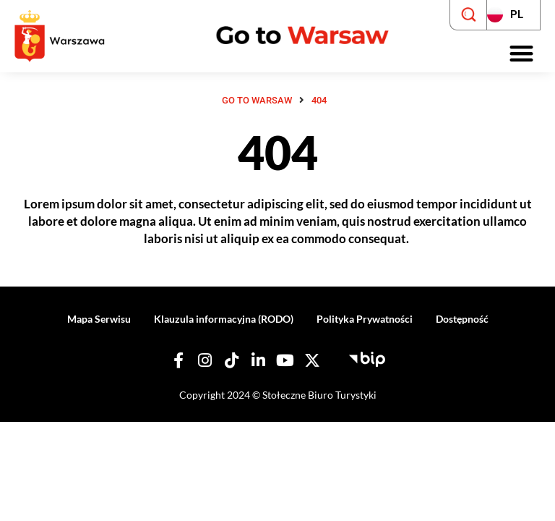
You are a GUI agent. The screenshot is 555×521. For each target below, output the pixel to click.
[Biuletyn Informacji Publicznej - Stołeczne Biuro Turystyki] (367, 357)
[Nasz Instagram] (205, 360)
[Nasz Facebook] (178, 360)
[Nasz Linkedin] (259, 360)
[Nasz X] (312, 360)
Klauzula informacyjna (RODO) (223, 319)
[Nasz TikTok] (232, 360)
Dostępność (462, 319)
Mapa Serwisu (99, 319)
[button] (522, 54)
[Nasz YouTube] (285, 360)
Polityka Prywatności (365, 319)
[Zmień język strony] (513, 15)
